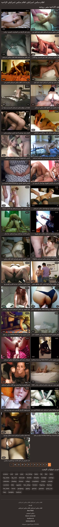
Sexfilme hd (29, 518)
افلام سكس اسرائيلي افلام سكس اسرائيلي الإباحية (22, 2)
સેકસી (29, 505)
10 (21, 464)
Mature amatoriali (29, 516)
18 (14, 464)
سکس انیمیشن (29, 513)
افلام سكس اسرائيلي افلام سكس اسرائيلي (29, 508)
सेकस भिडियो (29, 510)
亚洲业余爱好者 (29, 521)
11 (18, 464)
